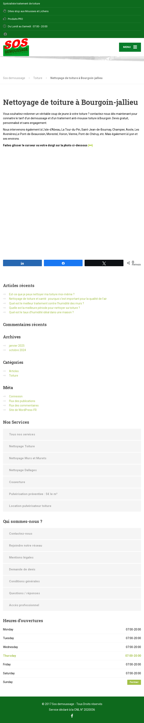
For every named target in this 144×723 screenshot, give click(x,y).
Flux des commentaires (24, 405)
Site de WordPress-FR (23, 410)
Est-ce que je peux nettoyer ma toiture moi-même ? (42, 294)
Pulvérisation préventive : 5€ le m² (33, 494)
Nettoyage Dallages (23, 470)
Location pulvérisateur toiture (30, 506)
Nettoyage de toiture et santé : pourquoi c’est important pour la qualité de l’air (58, 298)
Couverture (17, 482)
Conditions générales (24, 581)
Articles (14, 371)
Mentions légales (21, 557)
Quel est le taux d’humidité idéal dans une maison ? (41, 312)
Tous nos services (22, 434)
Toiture (13, 375)
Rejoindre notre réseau (25, 545)
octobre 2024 (17, 350)
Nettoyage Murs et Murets (27, 458)
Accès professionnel (24, 605)
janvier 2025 (17, 345)
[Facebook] (5, 34)
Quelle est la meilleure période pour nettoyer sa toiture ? (44, 307)
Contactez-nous (20, 533)
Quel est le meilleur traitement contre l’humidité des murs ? (46, 303)
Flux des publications (22, 401)
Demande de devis (22, 569)
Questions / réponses (24, 593)
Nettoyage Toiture (22, 446)
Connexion (16, 396)
